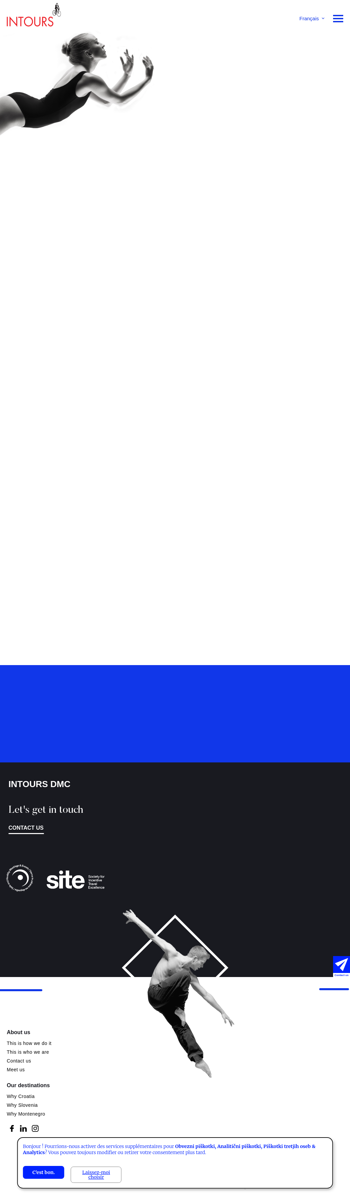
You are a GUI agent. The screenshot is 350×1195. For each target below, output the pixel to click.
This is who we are (28, 1052)
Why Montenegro (26, 1114)
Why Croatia (21, 1096)
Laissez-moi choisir (96, 1174)
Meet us (16, 1069)
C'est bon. (43, 1172)
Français (309, 18)
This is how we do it (29, 1043)
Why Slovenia (22, 1105)
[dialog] (175, 1163)
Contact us (19, 1061)
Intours (34, 17)
